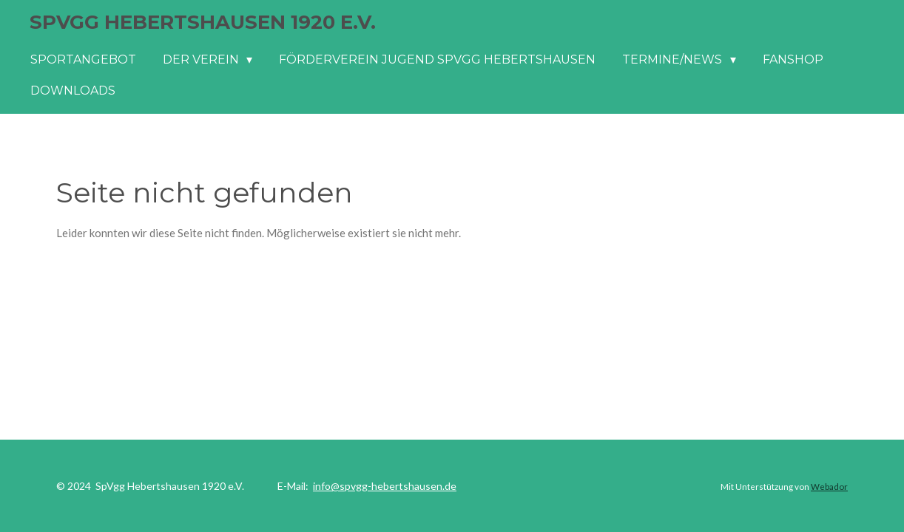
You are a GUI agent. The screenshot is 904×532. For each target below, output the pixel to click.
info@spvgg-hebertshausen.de (384, 486)
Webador (829, 486)
